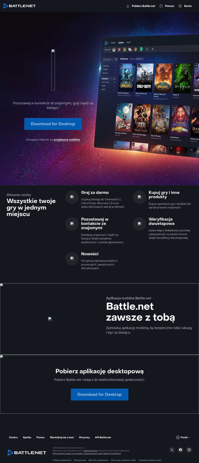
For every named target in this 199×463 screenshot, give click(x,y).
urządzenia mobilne (67, 139)
